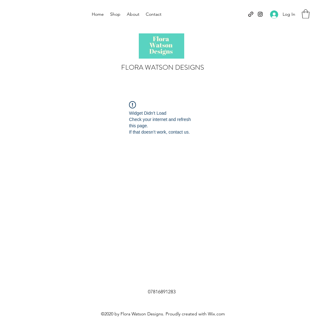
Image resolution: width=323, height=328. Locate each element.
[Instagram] (260, 14)
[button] (305, 14)
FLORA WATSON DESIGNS (162, 67)
